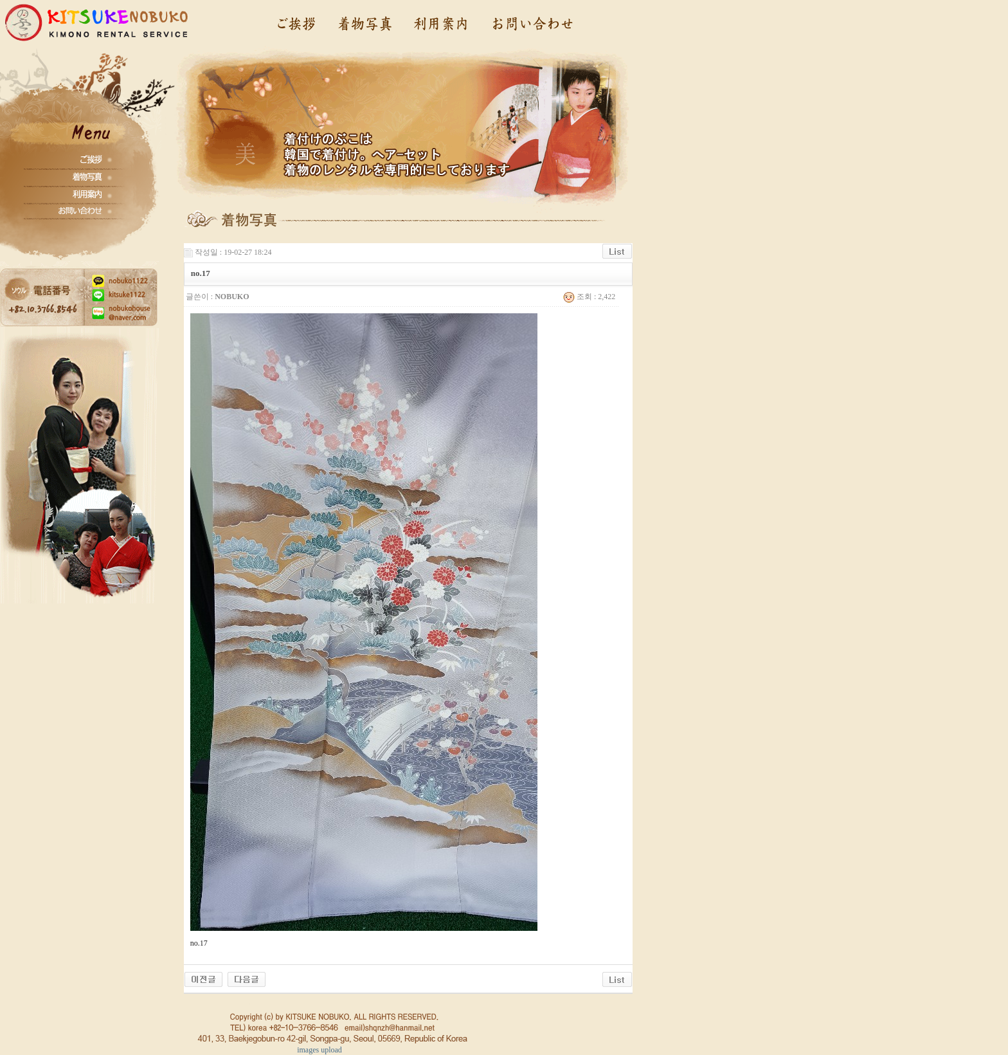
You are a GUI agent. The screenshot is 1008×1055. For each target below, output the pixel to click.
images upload (319, 1049)
